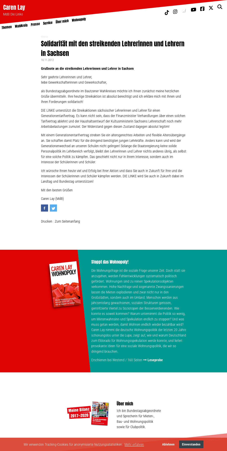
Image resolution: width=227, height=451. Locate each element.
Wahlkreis (44, 37)
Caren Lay (14, 7)
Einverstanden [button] (191, 444)
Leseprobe (155, 360)
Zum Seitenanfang (67, 221)
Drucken (46, 221)
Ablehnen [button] (168, 444)
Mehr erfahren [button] (134, 444)
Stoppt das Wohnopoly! (109, 262)
